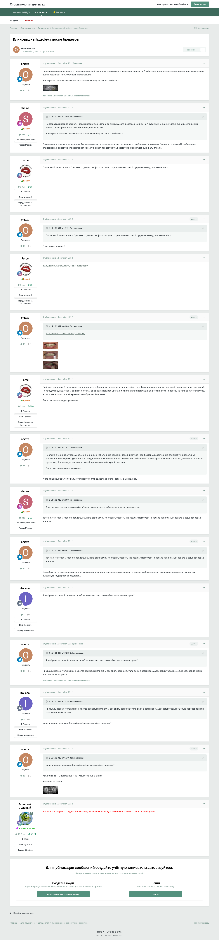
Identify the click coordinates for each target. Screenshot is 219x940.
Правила (28, 20)
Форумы (14, 20)
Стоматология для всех (27, 4)
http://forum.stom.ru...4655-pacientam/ (65, 333)
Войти (155, 894)
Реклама (60, 12)
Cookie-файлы (114, 931)
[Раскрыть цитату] (47, 117)
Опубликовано (58, 63)
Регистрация (200, 4)
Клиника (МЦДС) (21, 12)
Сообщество (41, 13)
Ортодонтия (48, 51)
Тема (100, 931)
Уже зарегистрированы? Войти (172, 4)
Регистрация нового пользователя (63, 894)
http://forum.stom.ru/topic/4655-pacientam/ (65, 265)
